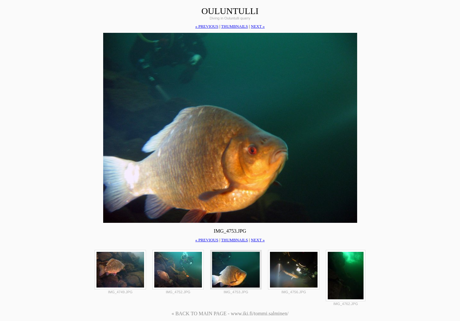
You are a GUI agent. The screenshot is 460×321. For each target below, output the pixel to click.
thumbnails (234, 26)
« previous (206, 26)
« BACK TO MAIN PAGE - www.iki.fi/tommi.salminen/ (230, 313)
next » (257, 26)
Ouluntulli (230, 11)
